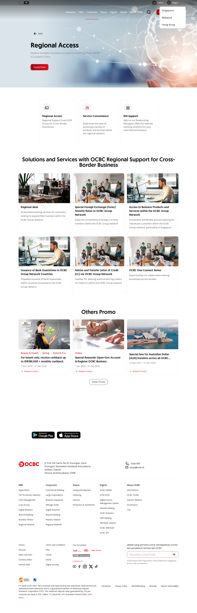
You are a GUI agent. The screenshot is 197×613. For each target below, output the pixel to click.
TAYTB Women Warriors (29, 495)
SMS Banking (105, 518)
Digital (113, 12)
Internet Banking (107, 508)
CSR (129, 510)
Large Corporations (54, 495)
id (21, 3)
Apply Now (40, 67)
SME (81, 12)
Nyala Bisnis (24, 490)
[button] (174, 555)
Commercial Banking (55, 490)
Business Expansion (54, 500)
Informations (132, 490)
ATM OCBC (105, 495)
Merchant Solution (108, 523)
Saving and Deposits (82, 490)
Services (76, 500)
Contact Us (78, 561)
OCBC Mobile (106, 490)
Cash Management (27, 500)
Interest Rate (24, 564)
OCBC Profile (133, 495)
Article (123, 12)
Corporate (92, 12)
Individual (70, 12)
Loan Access (24, 505)
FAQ (48, 550)
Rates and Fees (25, 555)
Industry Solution (53, 519)
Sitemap (153, 586)
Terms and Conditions (55, 545)
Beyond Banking (26, 514)
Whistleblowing (138, 586)
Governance (132, 505)
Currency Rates (25, 559)
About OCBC (136, 12)
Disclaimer (106, 586)
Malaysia (167, 17)
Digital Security (52, 564)
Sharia (103, 12)
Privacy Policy (121, 586)
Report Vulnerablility (169, 586)
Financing (77, 495)
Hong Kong (168, 24)
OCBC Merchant (107, 528)
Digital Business (26, 510)
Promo (22, 545)
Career (49, 555)
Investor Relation (134, 500)
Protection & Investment (84, 505)
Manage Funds (52, 505)
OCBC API (104, 533)
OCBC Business (107, 513)
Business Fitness (26, 519)
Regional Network (26, 524)
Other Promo (98, 382)
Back (38, 33)
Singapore (168, 10)
